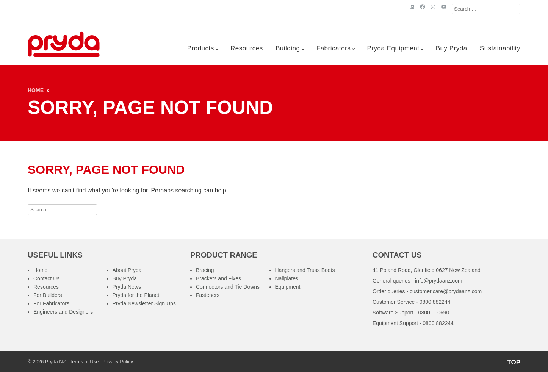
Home (36, 90)
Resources (246, 48)
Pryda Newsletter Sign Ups (144, 303)
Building (288, 48)
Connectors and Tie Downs (228, 287)
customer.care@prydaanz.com (446, 291)
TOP (513, 362)
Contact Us (46, 278)
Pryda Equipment (393, 48)
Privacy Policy (117, 361)
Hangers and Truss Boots (305, 270)
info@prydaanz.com (438, 281)
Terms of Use (84, 361)
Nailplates (286, 278)
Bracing (205, 270)
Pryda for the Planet (136, 295)
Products (200, 48)
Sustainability (500, 48)
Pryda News (127, 287)
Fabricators (333, 48)
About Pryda (127, 270)
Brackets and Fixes (218, 278)
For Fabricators (51, 303)
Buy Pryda (451, 48)
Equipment (288, 287)
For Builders (47, 295)
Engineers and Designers (63, 312)
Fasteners (207, 295)
